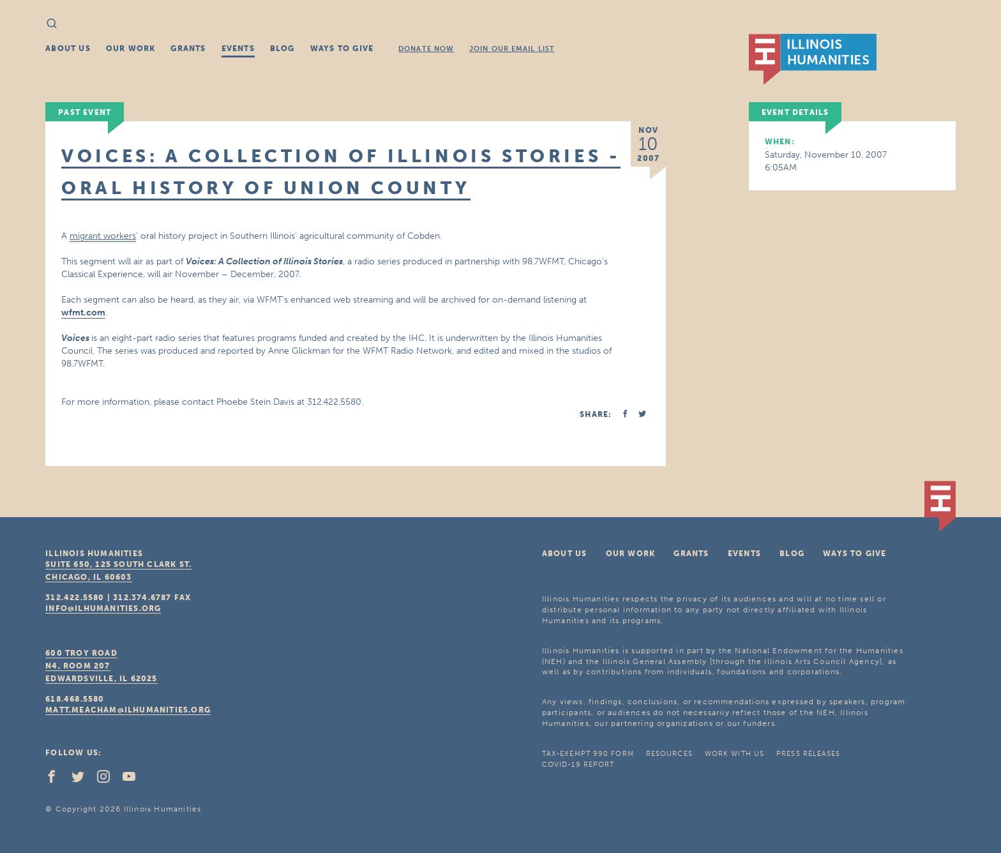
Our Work (131, 48)
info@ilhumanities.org (103, 608)
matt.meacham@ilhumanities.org (128, 710)
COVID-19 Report (578, 764)
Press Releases (808, 754)
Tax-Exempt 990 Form (588, 754)
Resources (669, 754)
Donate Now (426, 49)
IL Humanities (813, 59)
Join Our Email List (512, 49)
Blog (282, 48)
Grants (188, 48)
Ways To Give (341, 48)
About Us (68, 48)
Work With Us (734, 754)
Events (238, 48)
